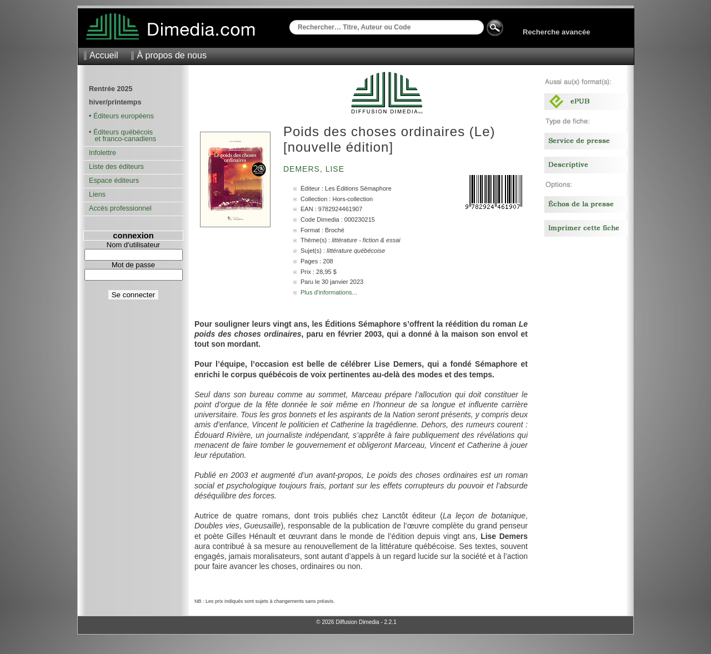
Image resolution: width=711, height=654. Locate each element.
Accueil (103, 55)
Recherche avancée (556, 32)
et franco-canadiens (122, 139)
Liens (97, 194)
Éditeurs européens (123, 116)
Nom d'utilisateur (133, 245)
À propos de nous (171, 55)
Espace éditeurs (114, 180)
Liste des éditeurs (116, 167)
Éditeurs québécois (123, 132)
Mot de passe (133, 265)
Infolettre (102, 153)
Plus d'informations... (329, 292)
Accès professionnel (120, 208)
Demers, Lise (315, 168)
